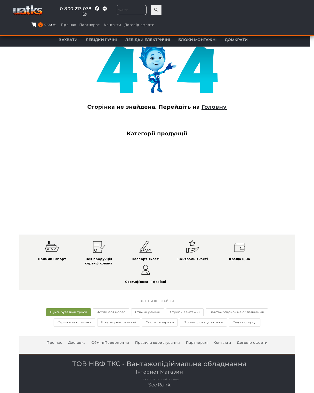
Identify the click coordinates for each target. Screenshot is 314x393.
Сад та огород (246, 303)
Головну (214, 107)
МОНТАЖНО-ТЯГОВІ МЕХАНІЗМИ (96, 27)
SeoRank (159, 365)
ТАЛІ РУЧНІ (148, 27)
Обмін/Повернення (110, 323)
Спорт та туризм (160, 303)
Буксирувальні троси (67, 293)
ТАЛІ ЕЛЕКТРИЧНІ (37, 27)
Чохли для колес (110, 293)
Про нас (225, 10)
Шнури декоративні (118, 303)
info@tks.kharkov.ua (254, 382)
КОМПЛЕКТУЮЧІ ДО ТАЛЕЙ (195, 27)
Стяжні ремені (148, 293)
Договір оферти (296, 10)
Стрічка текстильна (73, 303)
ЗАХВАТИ (72, 39)
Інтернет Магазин (159, 348)
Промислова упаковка (204, 303)
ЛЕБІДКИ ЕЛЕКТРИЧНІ (151, 39)
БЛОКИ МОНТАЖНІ (201, 39)
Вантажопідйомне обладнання (238, 293)
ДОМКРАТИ (239, 39)
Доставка (77, 323)
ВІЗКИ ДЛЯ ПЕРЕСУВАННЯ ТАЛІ (263, 27)
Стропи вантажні (185, 293)
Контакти (269, 10)
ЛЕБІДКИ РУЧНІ (105, 39)
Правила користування (157, 323)
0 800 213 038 (71, 8)
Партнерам (247, 10)
